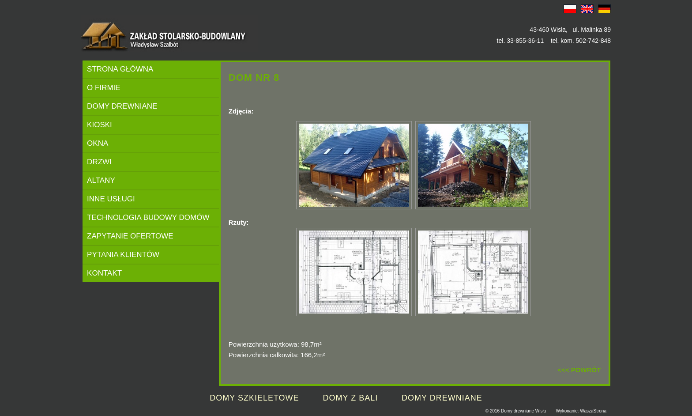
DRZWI (99, 162)
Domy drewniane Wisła (523, 410)
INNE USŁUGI (111, 199)
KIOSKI (99, 125)
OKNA (97, 143)
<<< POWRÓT (579, 370)
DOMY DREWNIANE (122, 106)
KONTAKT (104, 273)
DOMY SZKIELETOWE (254, 397)
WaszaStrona (593, 410)
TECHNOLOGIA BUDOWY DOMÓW (148, 217)
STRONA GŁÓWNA (120, 69)
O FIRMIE (103, 87)
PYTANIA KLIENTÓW (123, 254)
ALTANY (101, 180)
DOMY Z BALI (350, 397)
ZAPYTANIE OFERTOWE (130, 236)
